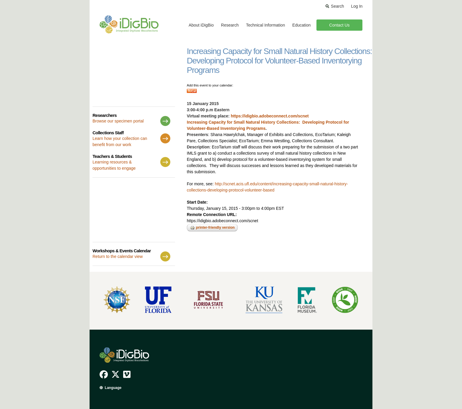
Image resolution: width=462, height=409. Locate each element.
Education (301, 25)
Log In (356, 6)
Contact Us (339, 25)
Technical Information (265, 25)
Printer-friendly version (212, 227)
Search (337, 6)
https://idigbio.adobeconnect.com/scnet (269, 116)
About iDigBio (201, 25)
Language (113, 388)
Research (230, 25)
